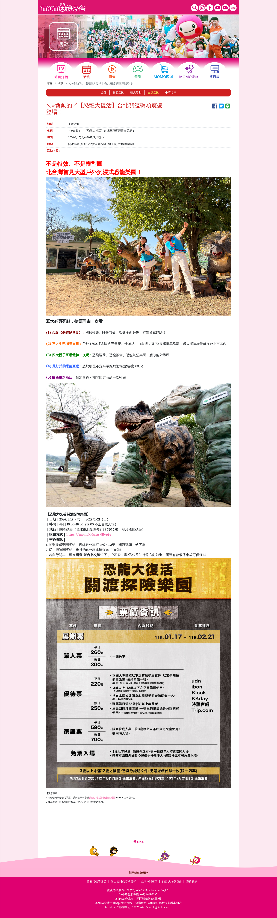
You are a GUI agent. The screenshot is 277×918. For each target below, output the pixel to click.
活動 (60, 83)
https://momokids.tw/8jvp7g (88, 535)
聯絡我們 (191, 881)
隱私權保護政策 (97, 881)
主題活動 (153, 92)
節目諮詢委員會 (172, 881)
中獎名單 (170, 92)
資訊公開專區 (149, 881)
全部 (104, 92)
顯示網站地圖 (138, 873)
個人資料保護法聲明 (123, 881)
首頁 (49, 83)
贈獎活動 (118, 92)
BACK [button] (138, 841)
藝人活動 (136, 92)
